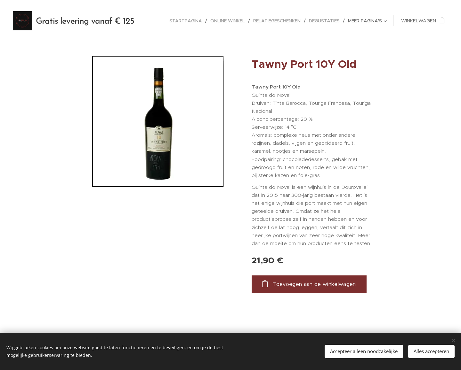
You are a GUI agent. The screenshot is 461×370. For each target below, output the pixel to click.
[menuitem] (187, 21)
